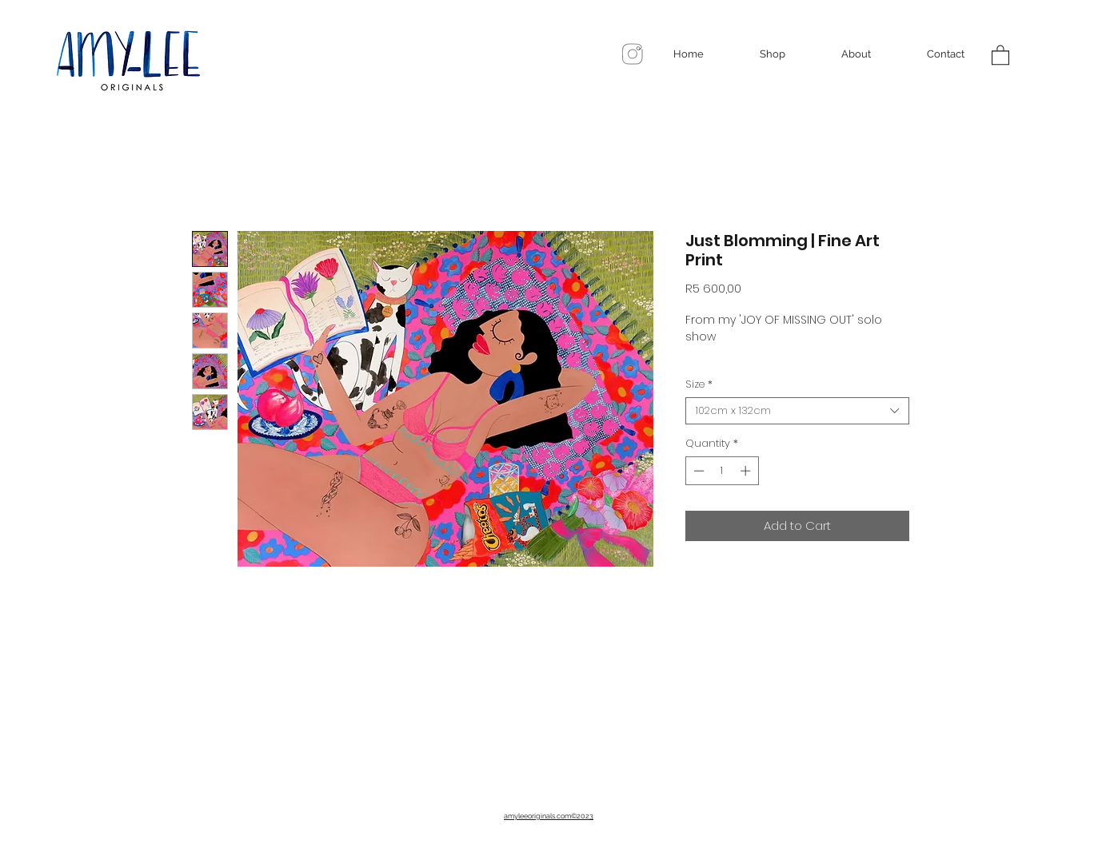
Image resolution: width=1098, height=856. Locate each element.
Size (699, 384)
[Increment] (747, 470)
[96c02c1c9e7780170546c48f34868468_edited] (633, 54)
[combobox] (797, 410)
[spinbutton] (721, 470)
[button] (1000, 54)
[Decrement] (697, 470)
